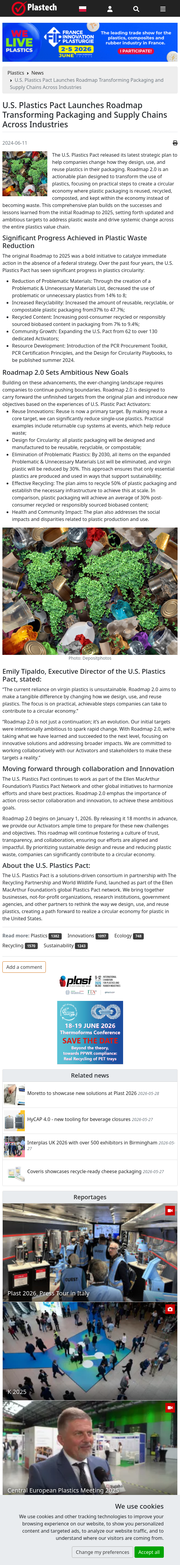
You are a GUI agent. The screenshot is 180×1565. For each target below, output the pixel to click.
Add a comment (24, 967)
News (37, 73)
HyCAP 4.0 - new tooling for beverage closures (79, 1119)
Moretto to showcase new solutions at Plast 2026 (82, 1093)
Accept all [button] (149, 1552)
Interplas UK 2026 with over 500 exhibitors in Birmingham (92, 1142)
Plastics (15, 73)
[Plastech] (34, 8)
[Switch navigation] (163, 8)
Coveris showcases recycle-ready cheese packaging (84, 1171)
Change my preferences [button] (102, 1552)
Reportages (90, 1197)
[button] (110, 8)
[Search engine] (136, 8)
